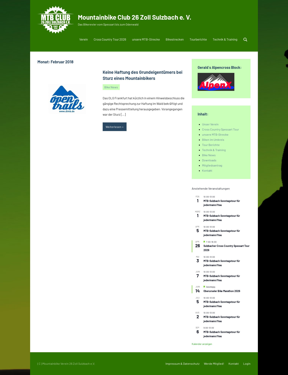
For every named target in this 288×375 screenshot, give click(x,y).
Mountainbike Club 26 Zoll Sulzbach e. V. (135, 17)
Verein (83, 39)
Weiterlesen (113, 126)
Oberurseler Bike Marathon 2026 (222, 291)
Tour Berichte (211, 144)
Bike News (111, 87)
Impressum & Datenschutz (182, 363)
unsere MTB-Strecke (146, 39)
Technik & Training (225, 39)
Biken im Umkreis (213, 139)
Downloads (209, 160)
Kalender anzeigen (202, 343)
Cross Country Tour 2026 (110, 39)
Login (247, 363)
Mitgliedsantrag (212, 165)
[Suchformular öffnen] (245, 40)
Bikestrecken (175, 39)
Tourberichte (198, 39)
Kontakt (207, 170)
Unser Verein (210, 124)
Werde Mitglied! (214, 363)
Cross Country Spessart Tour (220, 129)
